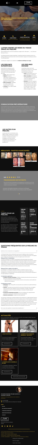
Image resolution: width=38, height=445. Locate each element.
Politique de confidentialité (18, 438)
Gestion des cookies (16, 442)
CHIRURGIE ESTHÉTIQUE (6, 410)
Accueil (3, 406)
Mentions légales (16, 440)
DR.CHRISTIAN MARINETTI (7, 408)
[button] (17, 3)
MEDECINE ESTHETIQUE (6, 412)
